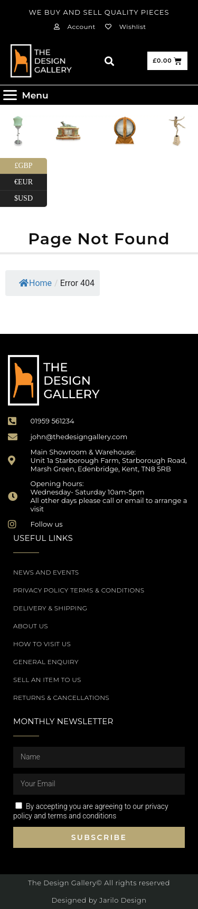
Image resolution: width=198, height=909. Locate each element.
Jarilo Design (122, 900)
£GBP (30, 166)
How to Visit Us (42, 644)
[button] (109, 61)
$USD (30, 199)
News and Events (46, 572)
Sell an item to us (47, 680)
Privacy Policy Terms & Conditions (78, 590)
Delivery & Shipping (50, 608)
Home (35, 283)
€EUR (30, 182)
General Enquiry (46, 662)
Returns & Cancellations (61, 697)
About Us (30, 626)
